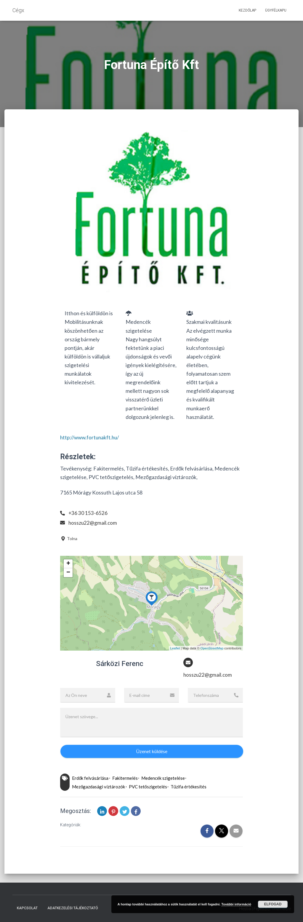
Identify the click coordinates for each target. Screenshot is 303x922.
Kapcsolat (27, 908)
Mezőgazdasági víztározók (98, 787)
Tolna (68, 538)
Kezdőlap (247, 10)
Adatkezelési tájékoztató (72, 908)
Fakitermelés (125, 778)
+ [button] (68, 563)
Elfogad (273, 904)
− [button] (68, 572)
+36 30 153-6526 (88, 513)
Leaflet (175, 648)
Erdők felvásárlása (90, 778)
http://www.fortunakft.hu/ (91, 437)
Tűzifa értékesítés (188, 787)
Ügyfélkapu (275, 10)
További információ (236, 904)
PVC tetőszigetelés (148, 787)
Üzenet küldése (151, 751)
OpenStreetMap (212, 648)
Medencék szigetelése (163, 778)
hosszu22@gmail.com (93, 522)
